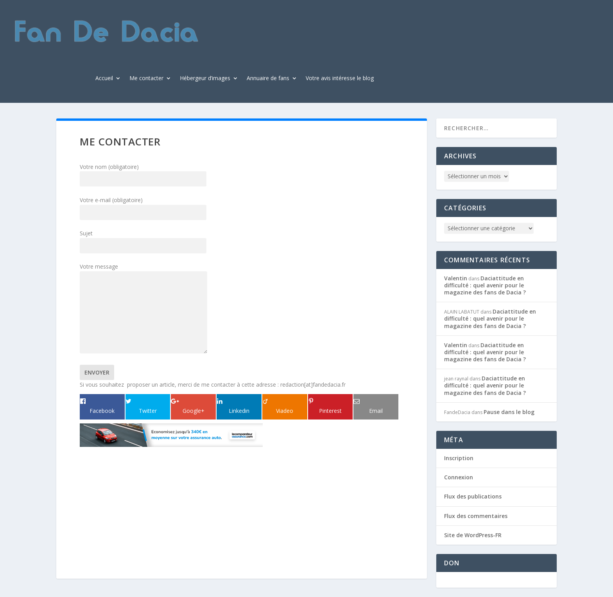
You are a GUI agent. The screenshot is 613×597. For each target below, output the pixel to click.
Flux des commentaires (475, 516)
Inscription (458, 458)
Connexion (458, 477)
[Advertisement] (128, 498)
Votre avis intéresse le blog (340, 78)
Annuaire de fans (268, 78)
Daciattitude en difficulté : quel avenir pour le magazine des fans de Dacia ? (485, 285)
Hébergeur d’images (205, 78)
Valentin (455, 278)
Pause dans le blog (509, 412)
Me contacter (146, 78)
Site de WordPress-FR (473, 535)
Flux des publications (473, 496)
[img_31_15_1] (171, 444)
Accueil (104, 78)
